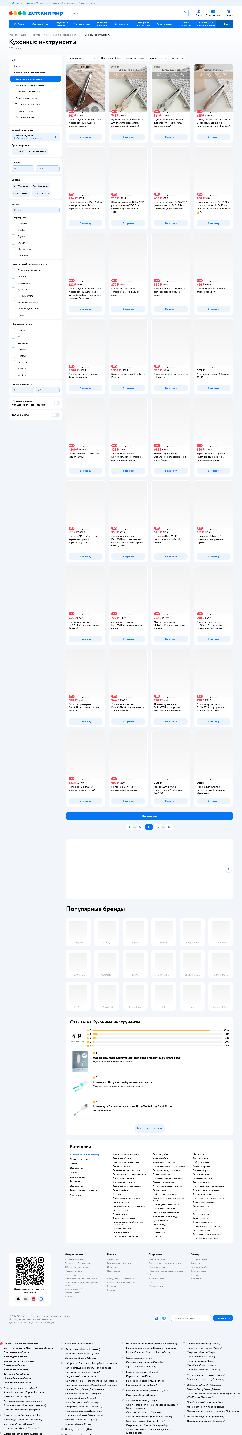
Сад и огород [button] (77, 1177)
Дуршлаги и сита (24, 117)
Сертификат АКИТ (74, 1288)
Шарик (196, 1210)
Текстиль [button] (75, 1181)
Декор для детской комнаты (126, 1198)
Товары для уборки (122, 1158)
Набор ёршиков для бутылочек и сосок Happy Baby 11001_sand (137, 1058)
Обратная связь (72, 1292)
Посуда (36, 34)
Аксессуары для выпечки (29, 85)
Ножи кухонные (24, 110)
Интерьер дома (120, 1210)
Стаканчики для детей (163, 1182)
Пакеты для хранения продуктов (169, 1186)
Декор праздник (201, 1214)
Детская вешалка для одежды (207, 1234)
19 (169, 827)
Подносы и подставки (27, 91)
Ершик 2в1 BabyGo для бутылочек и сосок (122, 1082)
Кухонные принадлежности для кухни (168, 1199)
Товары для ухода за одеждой (127, 1186)
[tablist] (149, 869)
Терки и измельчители (27, 104)
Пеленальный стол (122, 1228)
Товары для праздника (203, 1202)
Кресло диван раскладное (125, 1218)
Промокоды (71, 1274)
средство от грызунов (123, 1178)
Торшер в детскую (162, 1174)
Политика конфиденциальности (81, 1278)
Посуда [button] (74, 1172)
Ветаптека (196, 1278)
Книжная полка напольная (125, 1236)
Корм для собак (198, 1271)
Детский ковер (200, 1158)
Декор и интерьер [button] (80, 1159)
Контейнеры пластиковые (205, 1238)
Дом (23, 34)
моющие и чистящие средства (127, 1162)
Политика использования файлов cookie (81, 1283)
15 (149, 827)
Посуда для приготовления (166, 1204)
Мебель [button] (74, 1163)
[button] (224, 24)
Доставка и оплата (74, 1259)
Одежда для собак (199, 1274)
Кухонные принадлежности (61, 34)
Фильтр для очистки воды (165, 1216)
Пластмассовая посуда (164, 1208)
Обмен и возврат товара (77, 1267)
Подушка (157, 1236)
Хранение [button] (75, 1194)
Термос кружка (160, 1190)
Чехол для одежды (202, 1230)
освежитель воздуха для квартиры (129, 1174)
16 (158, 827)
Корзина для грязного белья (206, 1226)
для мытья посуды (121, 1166)
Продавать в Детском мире (78, 1263)
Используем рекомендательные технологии (30, 1319)
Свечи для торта (201, 1206)
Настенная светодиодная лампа (168, 1178)
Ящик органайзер (201, 1218)
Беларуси (50, 1322)
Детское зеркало (121, 1214)
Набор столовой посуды (165, 1194)
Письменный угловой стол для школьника (128, 1223)
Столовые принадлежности (166, 1212)
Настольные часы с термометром (129, 1206)
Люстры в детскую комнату (166, 1170)
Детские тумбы (160, 1154)
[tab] (134, 869)
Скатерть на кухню (202, 1174)
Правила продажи (74, 1271)
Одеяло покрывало (202, 1166)
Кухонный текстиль (202, 1178)
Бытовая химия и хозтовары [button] (85, 1154)
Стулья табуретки (121, 1232)
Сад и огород (159, 1224)
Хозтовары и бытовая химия (126, 1154)
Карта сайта (70, 1296)
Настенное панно (121, 1202)
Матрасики (198, 1154)
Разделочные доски (26, 98)
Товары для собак (199, 1267)
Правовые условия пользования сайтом (50, 1316)
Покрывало (158, 1228)
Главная (13, 34)
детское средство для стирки (127, 1170)
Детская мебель (120, 1190)
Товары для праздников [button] (83, 1190)
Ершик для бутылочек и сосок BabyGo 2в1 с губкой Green (133, 1106)
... (134, 827)
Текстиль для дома (201, 1182)
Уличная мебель (160, 1158)
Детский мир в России (20, 1322)
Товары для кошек (200, 1259)
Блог (151, 1282)
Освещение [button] (76, 1168)
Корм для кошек (199, 1263)
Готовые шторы (200, 1170)
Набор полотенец (202, 1162)
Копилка (117, 1194)
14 (140, 827)
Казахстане (37, 1322)
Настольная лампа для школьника (169, 1166)
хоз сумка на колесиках (124, 1182)
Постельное (159, 1232)
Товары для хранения (203, 1222)
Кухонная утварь (161, 1220)
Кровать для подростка (164, 1162)
